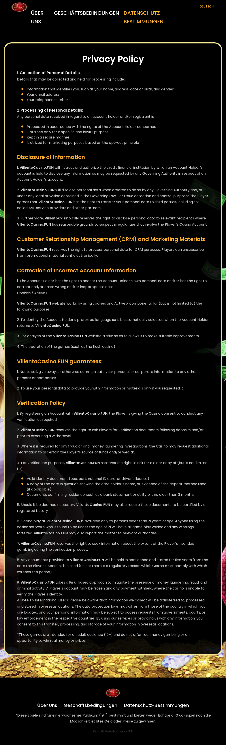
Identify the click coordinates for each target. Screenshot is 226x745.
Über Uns (37, 17)
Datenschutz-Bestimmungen (144, 17)
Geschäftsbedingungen (86, 13)
